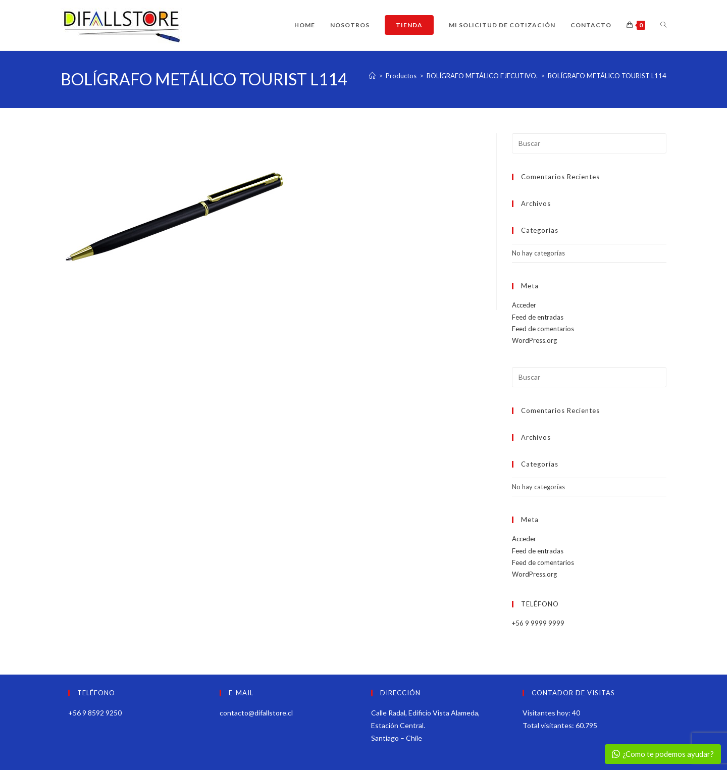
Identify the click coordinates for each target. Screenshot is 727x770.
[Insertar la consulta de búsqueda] (589, 143)
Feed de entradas (537, 317)
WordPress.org (534, 340)
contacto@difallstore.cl (256, 712)
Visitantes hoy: (547, 712)
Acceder (524, 305)
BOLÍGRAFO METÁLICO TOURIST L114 (607, 76)
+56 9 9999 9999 (538, 623)
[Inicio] (372, 76)
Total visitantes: (549, 725)
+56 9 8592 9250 (95, 712)
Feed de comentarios (543, 329)
